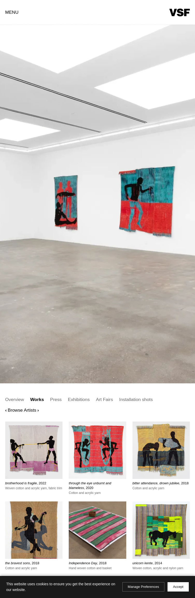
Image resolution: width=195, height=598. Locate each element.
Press (55, 399)
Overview (14, 399)
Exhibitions (79, 399)
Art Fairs (104, 399)
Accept (178, 587)
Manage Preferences (143, 587)
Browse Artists (22, 410)
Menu (11, 12)
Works (37, 399)
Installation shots (136, 399)
